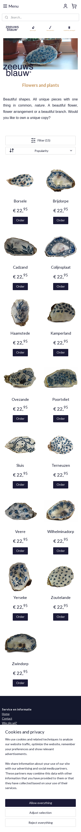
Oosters (7, 758)
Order (20, 220)
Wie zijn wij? (9, 723)
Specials (7, 767)
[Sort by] (41, 150)
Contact (7, 718)
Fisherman (8, 754)
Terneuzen (61, 465)
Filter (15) (40, 140)
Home (6, 714)
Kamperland (61, 333)
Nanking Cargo (11, 763)
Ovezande (20, 399)
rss (59, 817)
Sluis (20, 465)
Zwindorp (20, 663)
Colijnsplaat (61, 267)
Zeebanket (9, 749)
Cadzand (20, 267)
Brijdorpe (61, 201)
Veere (20, 531)
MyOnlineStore (53, 824)
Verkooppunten (12, 727)
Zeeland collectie (12, 740)
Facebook (24, 790)
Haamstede (20, 333)
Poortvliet (60, 399)
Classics (7, 744)
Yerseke (20, 597)
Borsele (20, 201)
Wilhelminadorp (60, 531)
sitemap (51, 817)
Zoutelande (61, 597)
